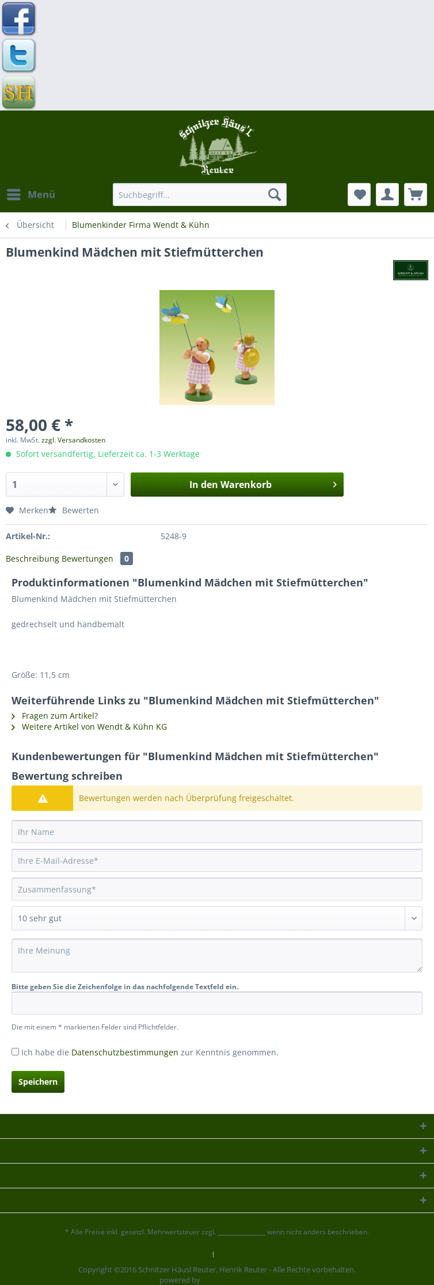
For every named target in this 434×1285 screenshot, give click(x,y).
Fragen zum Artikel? (55, 715)
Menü (31, 193)
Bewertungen (97, 558)
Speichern (38, 1081)
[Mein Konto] (387, 194)
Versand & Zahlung (252, 1254)
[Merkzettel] (359, 194)
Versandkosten (241, 1232)
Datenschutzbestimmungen (124, 1052)
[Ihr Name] (217, 831)
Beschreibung (32, 558)
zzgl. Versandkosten (73, 440)
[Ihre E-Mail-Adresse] (217, 860)
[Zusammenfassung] (217, 889)
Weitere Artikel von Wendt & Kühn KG (89, 726)
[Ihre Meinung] (217, 956)
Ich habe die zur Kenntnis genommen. (150, 1052)
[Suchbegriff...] (200, 194)
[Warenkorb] (415, 194)
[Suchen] (274, 194)
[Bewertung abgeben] (217, 918)
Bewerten (73, 510)
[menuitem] (30, 194)
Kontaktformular (178, 1254)
